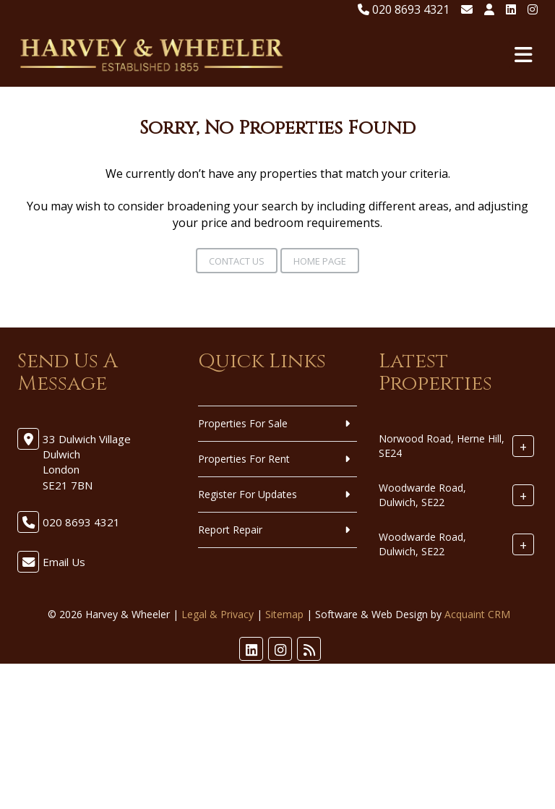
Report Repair (230, 529)
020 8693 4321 (403, 9)
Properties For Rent (244, 459)
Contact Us (236, 260)
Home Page (319, 260)
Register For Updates (247, 494)
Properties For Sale (243, 423)
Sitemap (284, 614)
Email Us (64, 562)
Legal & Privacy (217, 614)
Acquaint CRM (477, 614)
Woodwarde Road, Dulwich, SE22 (422, 495)
